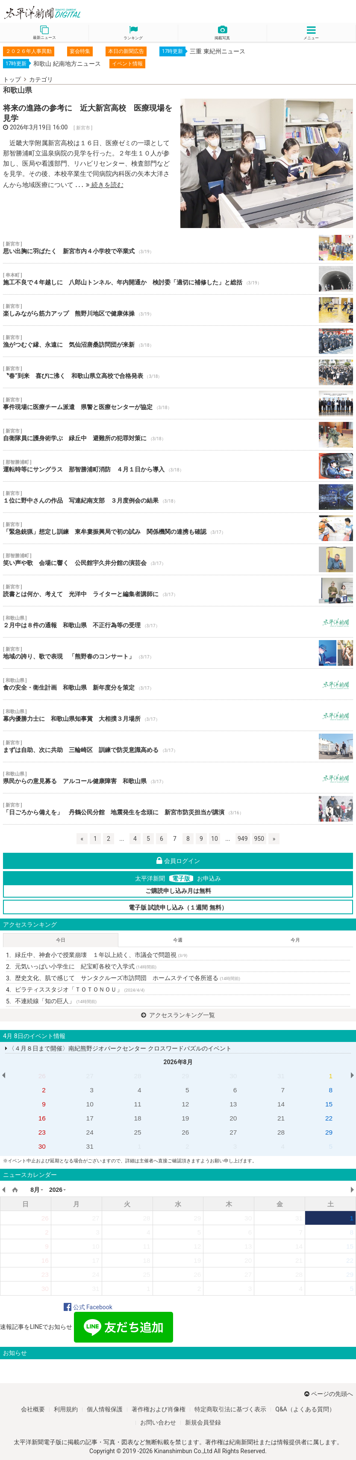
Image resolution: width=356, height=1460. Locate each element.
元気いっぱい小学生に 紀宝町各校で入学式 (85, 966)
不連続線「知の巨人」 (56, 1001)
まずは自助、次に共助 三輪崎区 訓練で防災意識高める (178, 746)
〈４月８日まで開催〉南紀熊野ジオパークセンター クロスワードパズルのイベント (118, 1048)
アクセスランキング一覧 (178, 1015)
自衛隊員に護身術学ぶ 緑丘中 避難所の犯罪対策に (178, 434)
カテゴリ (41, 79)
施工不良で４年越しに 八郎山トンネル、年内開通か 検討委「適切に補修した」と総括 (178, 278)
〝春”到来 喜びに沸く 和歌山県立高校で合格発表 (178, 372)
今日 (60, 940)
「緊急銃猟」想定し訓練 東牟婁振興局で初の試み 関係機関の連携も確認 (178, 528)
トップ (12, 79)
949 (243, 838)
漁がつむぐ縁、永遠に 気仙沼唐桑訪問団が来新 (178, 341)
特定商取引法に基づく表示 (230, 1409)
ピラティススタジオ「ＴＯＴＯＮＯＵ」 (79, 989)
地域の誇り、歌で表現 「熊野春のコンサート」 (178, 653)
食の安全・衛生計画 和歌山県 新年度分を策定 (178, 684)
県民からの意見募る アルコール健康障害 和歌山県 (178, 777)
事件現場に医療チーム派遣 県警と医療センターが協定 (178, 403)
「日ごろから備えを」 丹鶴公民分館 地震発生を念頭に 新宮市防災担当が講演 (178, 808)
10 (214, 838)
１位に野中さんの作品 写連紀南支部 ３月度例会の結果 (178, 497)
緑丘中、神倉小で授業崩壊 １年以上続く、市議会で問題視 (101, 954)
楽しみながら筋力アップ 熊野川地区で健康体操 (178, 310)
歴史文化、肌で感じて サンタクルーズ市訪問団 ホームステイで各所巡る (127, 977)
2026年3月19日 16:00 (39, 127)
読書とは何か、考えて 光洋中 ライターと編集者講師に (178, 590)
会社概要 (33, 1409)
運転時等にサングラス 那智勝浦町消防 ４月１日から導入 (178, 466)
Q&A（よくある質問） (305, 1409)
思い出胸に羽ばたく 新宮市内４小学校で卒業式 (178, 247)
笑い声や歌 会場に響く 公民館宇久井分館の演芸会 (178, 559)
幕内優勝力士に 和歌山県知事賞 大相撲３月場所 (178, 715)
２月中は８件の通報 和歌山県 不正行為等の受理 (178, 621)
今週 (177, 940)
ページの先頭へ (328, 1393)
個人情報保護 (105, 1409)
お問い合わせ (158, 1422)
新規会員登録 (203, 1422)
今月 (295, 940)
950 (259, 838)
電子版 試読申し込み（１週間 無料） (178, 907)
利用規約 (66, 1409)
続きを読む (105, 185)
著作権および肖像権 (158, 1409)
